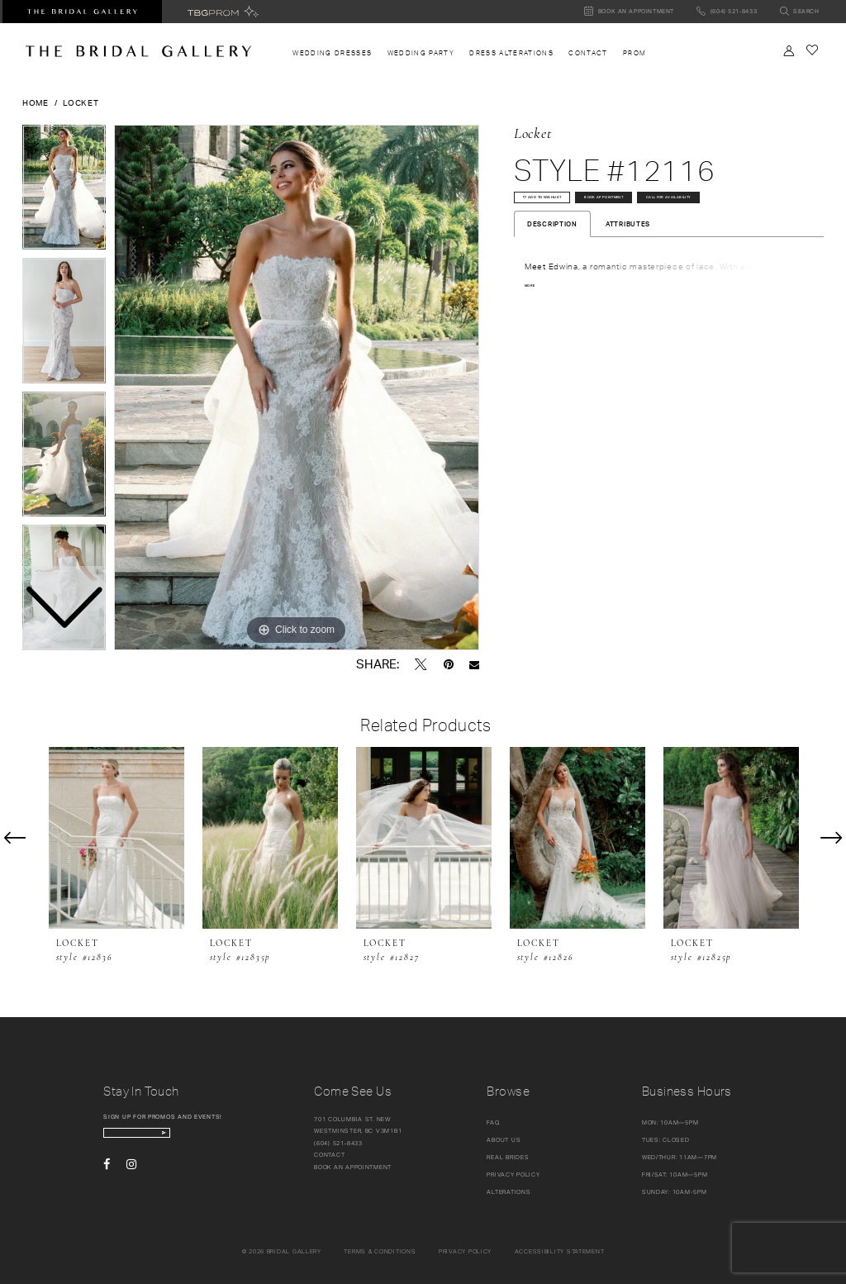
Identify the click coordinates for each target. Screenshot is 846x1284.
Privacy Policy (513, 1174)
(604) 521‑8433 (338, 1143)
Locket (80, 102)
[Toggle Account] (789, 51)
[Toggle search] (799, 12)
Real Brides (508, 1157)
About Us (503, 1140)
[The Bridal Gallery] (138, 51)
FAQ (493, 1122)
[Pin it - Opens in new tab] (449, 664)
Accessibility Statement (560, 1251)
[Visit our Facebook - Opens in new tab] (106, 1174)
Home (35, 102)
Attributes (628, 271)
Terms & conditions (380, 1251)
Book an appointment (353, 1167)
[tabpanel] (296, 387)
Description (552, 271)
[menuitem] (332, 53)
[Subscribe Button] (225, 1138)
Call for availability (570, 238)
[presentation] (116, 838)
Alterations (508, 1192)
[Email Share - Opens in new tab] (474, 665)
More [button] (534, 334)
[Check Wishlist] (812, 50)
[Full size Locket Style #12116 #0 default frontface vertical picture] (296, 387)
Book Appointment (678, 207)
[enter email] (171, 1138)
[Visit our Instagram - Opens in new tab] (131, 1174)
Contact (329, 1154)
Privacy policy (465, 1251)
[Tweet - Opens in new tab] (421, 664)
